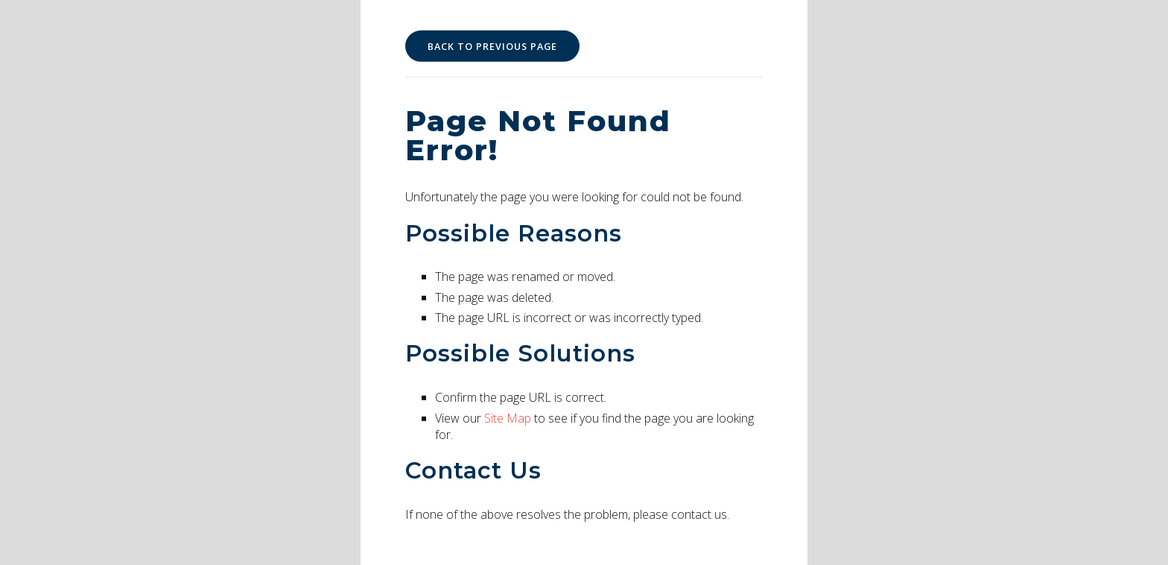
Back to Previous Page (492, 46)
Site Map (507, 417)
